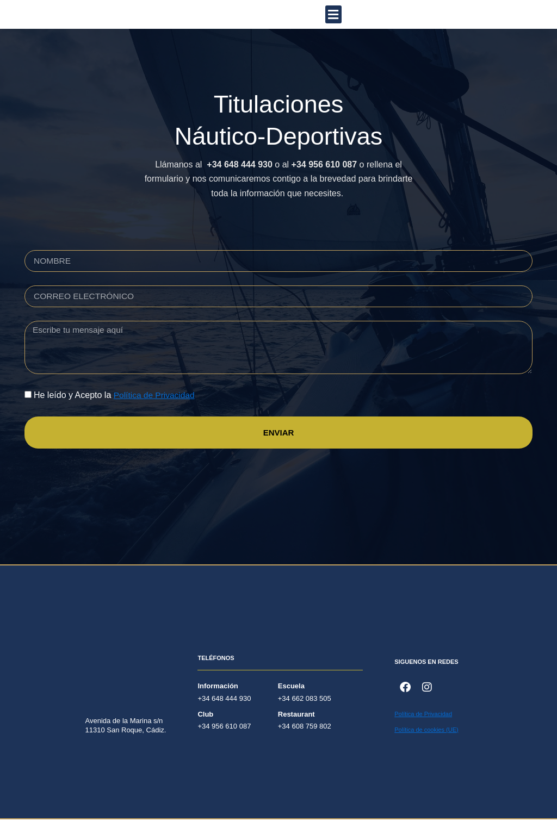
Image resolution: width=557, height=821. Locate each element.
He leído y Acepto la (115, 396)
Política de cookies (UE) (426, 731)
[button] (333, 14)
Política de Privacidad (155, 396)
